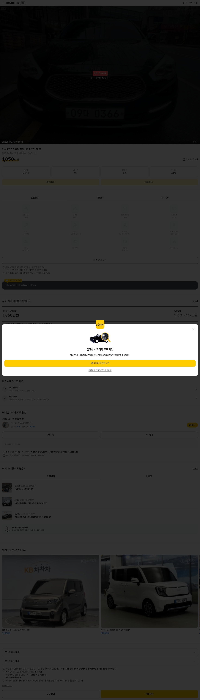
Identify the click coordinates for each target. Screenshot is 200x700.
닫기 (194, 328)
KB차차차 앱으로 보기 (100, 363)
